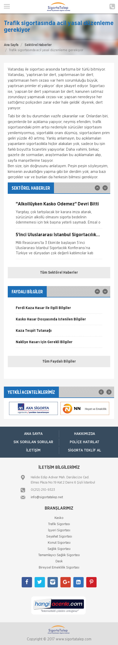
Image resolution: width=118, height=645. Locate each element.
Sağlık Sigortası (59, 549)
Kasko (59, 518)
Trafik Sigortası (59, 524)
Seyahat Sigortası (59, 536)
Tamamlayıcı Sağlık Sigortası (59, 555)
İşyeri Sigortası (59, 530)
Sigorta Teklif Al (84, 450)
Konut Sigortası (59, 542)
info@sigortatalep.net (47, 497)
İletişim (33, 450)
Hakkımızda (84, 434)
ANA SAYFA (33, 434)
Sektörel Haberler (38, 45)
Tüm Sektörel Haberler (59, 272)
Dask (59, 561)
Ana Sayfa (11, 45)
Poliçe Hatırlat (84, 442)
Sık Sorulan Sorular (33, 442)
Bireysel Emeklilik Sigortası (59, 567)
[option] (59, 215)
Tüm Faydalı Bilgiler (59, 361)
